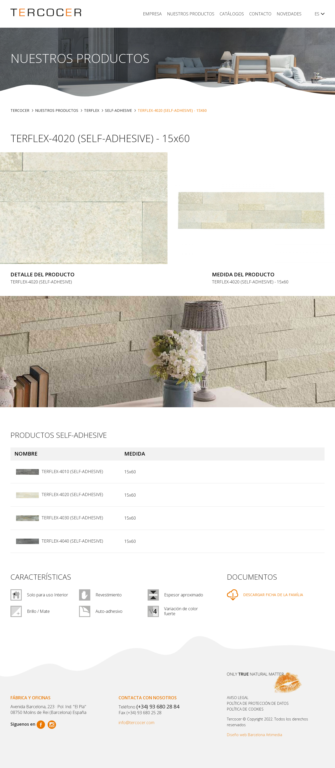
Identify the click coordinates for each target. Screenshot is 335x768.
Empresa (152, 14)
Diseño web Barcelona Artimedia (254, 734)
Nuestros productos (190, 14)
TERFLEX (91, 110)
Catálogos (232, 14)
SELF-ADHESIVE (118, 110)
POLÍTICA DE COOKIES (245, 709)
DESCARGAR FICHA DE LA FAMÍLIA (273, 594)
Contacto (260, 14)
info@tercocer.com (136, 722)
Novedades (289, 14)
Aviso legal (237, 697)
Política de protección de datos (258, 703)
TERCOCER (19, 110)
